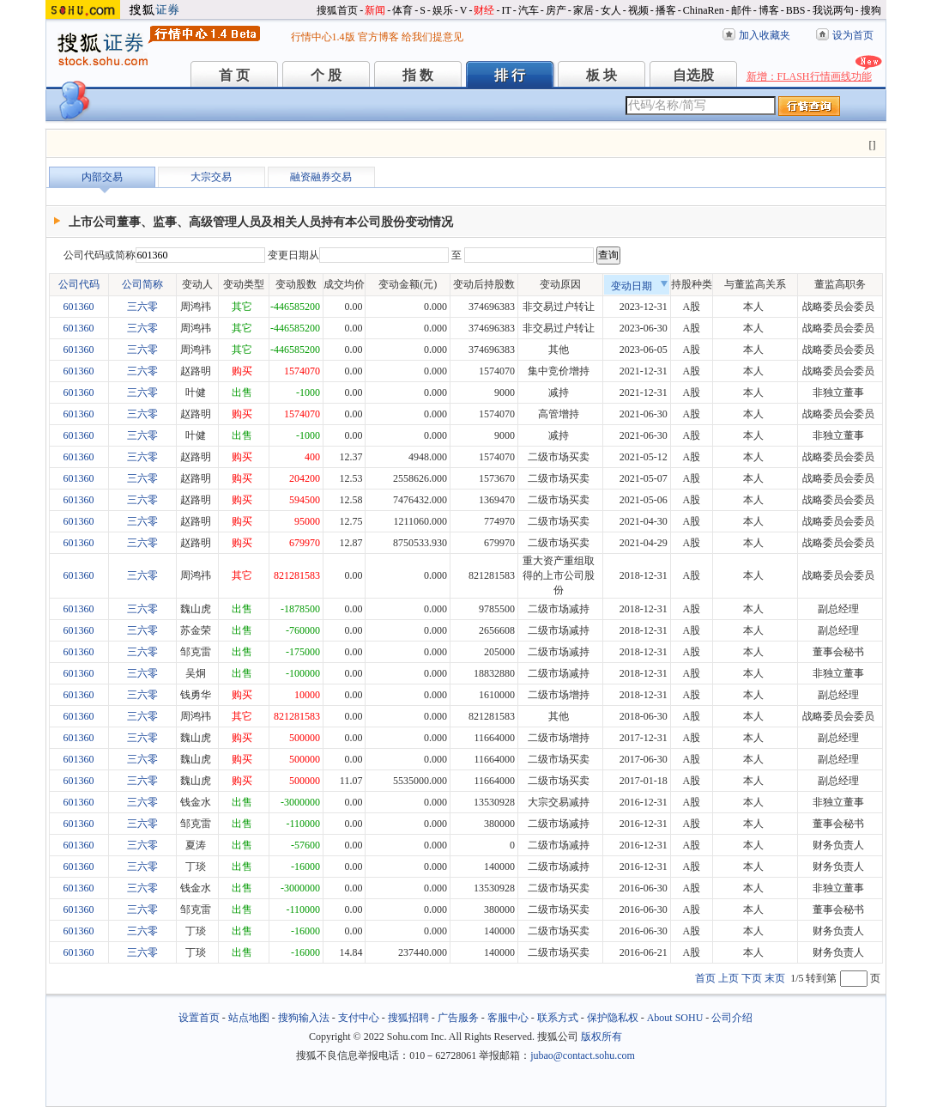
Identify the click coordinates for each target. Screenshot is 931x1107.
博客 (769, 10)
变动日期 (639, 286)
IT (506, 10)
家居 (583, 10)
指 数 (417, 75)
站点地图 (248, 1018)
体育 (402, 10)
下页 (751, 978)
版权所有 (601, 1037)
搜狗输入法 (303, 1018)
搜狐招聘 (408, 1018)
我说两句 (833, 10)
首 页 (234, 75)
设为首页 (853, 35)
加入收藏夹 (764, 35)
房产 (556, 10)
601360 (78, 307)
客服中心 (508, 1018)
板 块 (601, 75)
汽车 (528, 10)
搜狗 (871, 10)
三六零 (142, 307)
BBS (796, 10)
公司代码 (79, 284)
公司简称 (142, 284)
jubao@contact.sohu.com (582, 1055)
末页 (775, 978)
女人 (611, 10)
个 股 (326, 75)
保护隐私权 (612, 1018)
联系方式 (557, 1018)
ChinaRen (703, 10)
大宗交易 (211, 177)
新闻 (375, 10)
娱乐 (442, 10)
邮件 (741, 10)
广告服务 (458, 1018)
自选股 (693, 75)
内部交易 (102, 177)
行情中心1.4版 (323, 37)
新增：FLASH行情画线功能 (809, 76)
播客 (666, 10)
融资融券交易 (321, 177)
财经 (484, 10)
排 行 (509, 75)
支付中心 (358, 1018)
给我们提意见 (432, 37)
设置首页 (199, 1018)
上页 (728, 978)
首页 (705, 978)
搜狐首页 (337, 10)
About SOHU (675, 1018)
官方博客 (378, 37)
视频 (638, 10)
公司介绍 (732, 1018)
